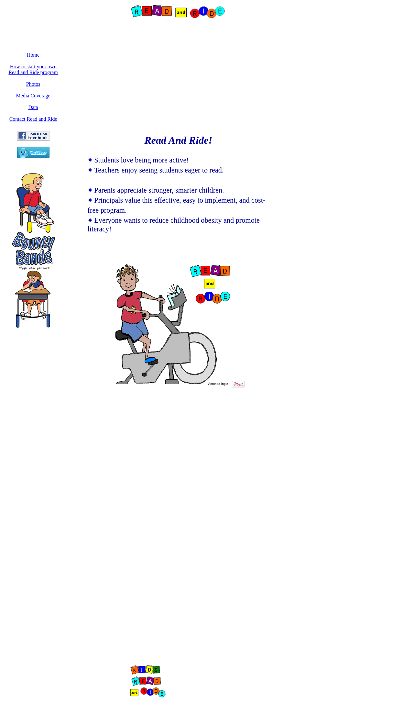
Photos (33, 84)
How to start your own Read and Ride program (33, 69)
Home (33, 55)
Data (33, 107)
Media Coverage (33, 95)
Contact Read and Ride (33, 119)
